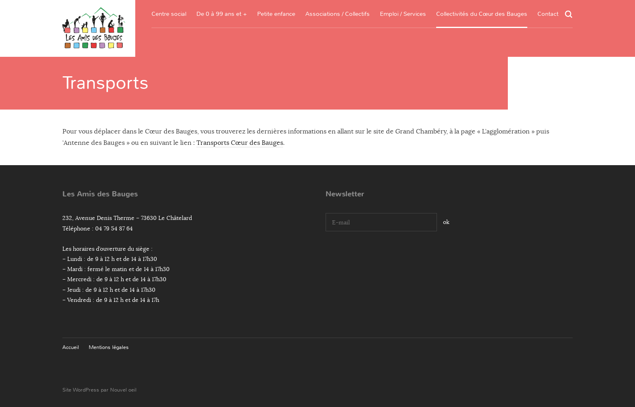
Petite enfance (276, 14)
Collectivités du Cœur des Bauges (481, 14)
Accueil (70, 347)
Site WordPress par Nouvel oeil (99, 389)
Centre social (168, 14)
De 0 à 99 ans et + (221, 14)
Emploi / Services (403, 14)
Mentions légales (109, 347)
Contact (547, 14)
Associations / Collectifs (337, 14)
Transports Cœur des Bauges (239, 143)
